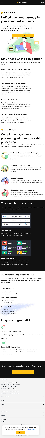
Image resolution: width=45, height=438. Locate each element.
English (2, 421)
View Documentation (6, 354)
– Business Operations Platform (10, 391)
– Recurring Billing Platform (10, 393)
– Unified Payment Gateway (9, 386)
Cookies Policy (31, 429)
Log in (42, 2)
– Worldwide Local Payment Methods (10, 384)
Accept (20, 432)
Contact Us (22, 35)
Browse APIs (4, 338)
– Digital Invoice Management (9, 388)
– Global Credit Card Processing (9, 382)
